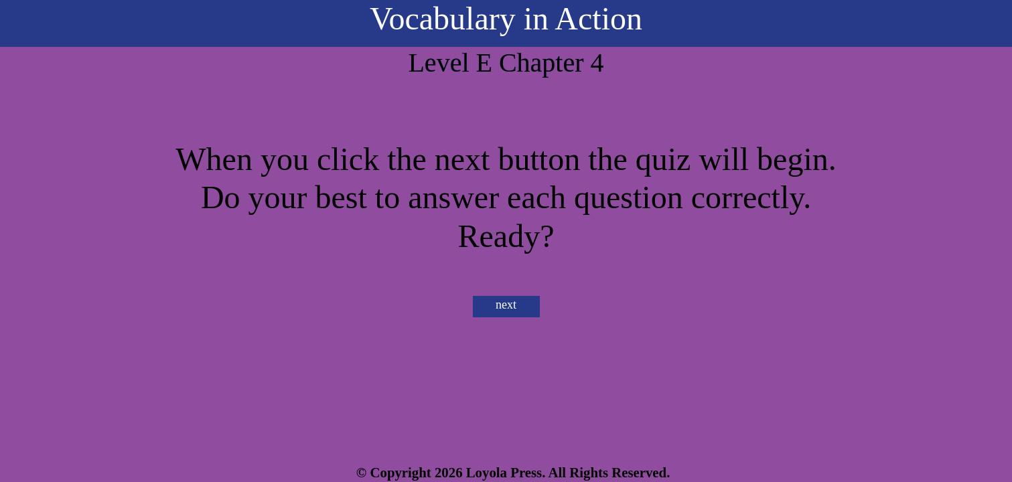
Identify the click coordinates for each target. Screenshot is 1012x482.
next (506, 304)
